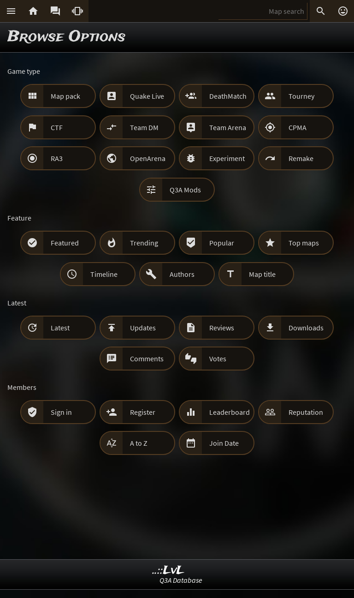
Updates (143, 327)
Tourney (301, 96)
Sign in (61, 412)
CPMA (298, 127)
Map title (262, 274)
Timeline (104, 274)
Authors (182, 274)
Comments (147, 358)
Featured (65, 242)
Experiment (227, 158)
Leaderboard (229, 412)
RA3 (57, 158)
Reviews (221, 327)
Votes (217, 358)
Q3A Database (180, 580)
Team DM (144, 127)
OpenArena (147, 158)
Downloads (306, 327)
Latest (60, 327)
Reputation (306, 412)
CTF (57, 127)
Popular (221, 242)
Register (142, 412)
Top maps (304, 242)
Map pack (65, 96)
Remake (301, 158)
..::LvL (168, 570)
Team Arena (227, 127)
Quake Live (147, 96)
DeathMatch (228, 96)
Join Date (224, 443)
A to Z (139, 443)
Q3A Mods (185, 189)
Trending (144, 242)
